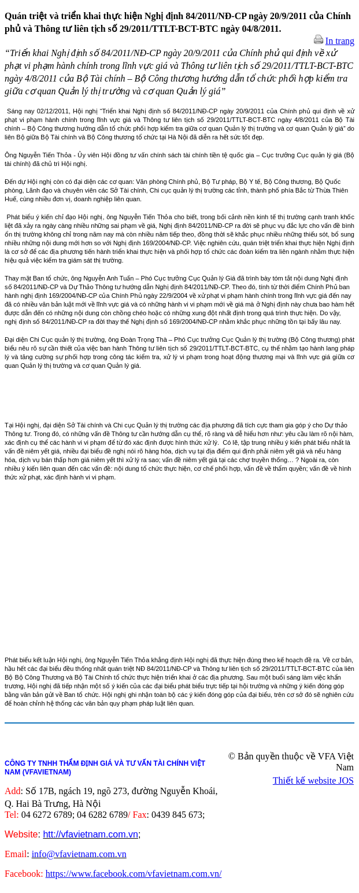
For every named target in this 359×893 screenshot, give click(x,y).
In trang (339, 41)
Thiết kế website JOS (313, 780)
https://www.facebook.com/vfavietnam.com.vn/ (134, 874)
